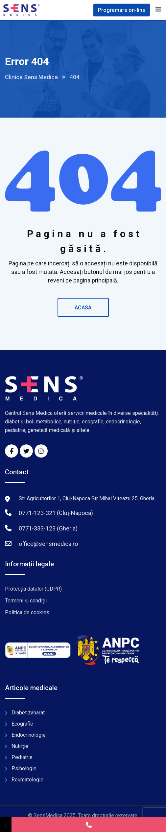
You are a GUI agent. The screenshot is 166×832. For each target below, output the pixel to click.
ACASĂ (83, 307)
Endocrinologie (29, 735)
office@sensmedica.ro (48, 543)
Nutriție (20, 746)
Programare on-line (121, 10)
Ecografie (22, 724)
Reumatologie (27, 779)
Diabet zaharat (28, 712)
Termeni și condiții (26, 600)
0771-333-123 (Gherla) (48, 528)
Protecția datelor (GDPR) (33, 589)
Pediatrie (22, 757)
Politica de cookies (27, 612)
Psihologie (24, 768)
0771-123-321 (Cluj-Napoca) (56, 512)
